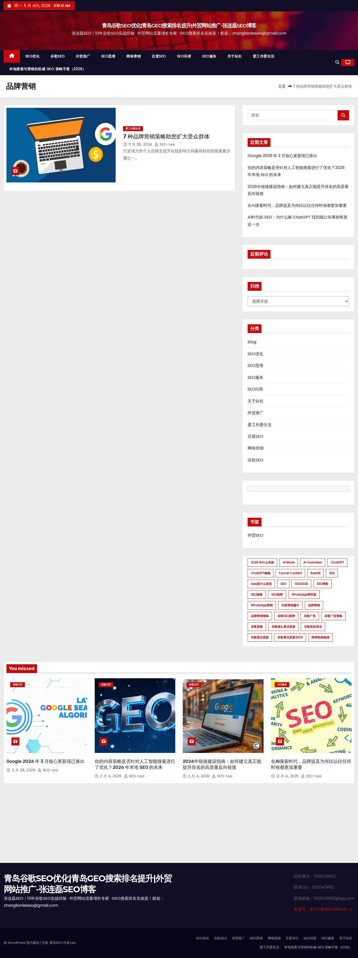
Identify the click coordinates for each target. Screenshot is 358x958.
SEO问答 (184, 56)
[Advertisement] (179, 825)
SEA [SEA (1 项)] (332, 573)
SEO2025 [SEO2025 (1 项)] (301, 584)
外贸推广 (83, 56)
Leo (73, 942)
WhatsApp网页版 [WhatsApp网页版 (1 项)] (304, 594)
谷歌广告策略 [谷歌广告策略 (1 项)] (333, 616)
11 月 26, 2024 (141, 144)
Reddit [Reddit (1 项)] (315, 573)
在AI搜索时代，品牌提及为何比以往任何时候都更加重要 (297, 205)
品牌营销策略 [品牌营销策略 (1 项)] (260, 616)
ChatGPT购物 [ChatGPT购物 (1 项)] (260, 573)
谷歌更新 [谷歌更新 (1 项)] (257, 626)
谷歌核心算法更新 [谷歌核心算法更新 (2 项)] (283, 626)
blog (252, 342)
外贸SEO (255, 535)
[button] (337, 62)
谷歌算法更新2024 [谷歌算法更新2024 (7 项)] (290, 637)
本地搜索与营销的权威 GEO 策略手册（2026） (47, 68)
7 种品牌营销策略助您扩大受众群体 (166, 136)
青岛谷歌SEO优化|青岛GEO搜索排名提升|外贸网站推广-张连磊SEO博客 (179, 25)
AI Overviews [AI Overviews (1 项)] (312, 562)
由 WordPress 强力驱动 (22, 942)
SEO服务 (209, 56)
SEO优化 (32, 56)
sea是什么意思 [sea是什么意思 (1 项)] (261, 584)
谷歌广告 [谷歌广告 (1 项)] (310, 616)
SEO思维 (108, 56)
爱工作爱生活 (263, 56)
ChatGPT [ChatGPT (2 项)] (337, 562)
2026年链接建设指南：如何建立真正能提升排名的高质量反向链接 (222, 764)
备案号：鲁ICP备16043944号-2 (323, 909)
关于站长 (234, 56)
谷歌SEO (57, 56)
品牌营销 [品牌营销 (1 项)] (314, 605)
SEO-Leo (165, 144)
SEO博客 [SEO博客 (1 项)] (322, 584)
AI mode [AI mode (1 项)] (289, 562)
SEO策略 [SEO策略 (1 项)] (257, 594)
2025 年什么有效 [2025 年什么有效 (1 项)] (262, 562)
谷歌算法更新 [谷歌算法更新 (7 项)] (260, 637)
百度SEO (159, 56)
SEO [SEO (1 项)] (283, 584)
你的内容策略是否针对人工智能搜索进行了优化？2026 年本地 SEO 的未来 (135, 764)
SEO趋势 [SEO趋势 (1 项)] (277, 594)
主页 (282, 86)
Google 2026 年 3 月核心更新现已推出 (282, 156)
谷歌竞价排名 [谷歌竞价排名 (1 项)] (313, 626)
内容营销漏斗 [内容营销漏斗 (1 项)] (290, 605)
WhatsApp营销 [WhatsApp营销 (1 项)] (262, 605)
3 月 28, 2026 (24, 770)
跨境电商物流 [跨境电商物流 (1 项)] (320, 637)
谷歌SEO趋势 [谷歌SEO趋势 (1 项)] (286, 616)
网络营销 (133, 56)
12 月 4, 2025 (288, 776)
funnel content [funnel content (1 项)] (290, 573)
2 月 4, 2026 (111, 776)
